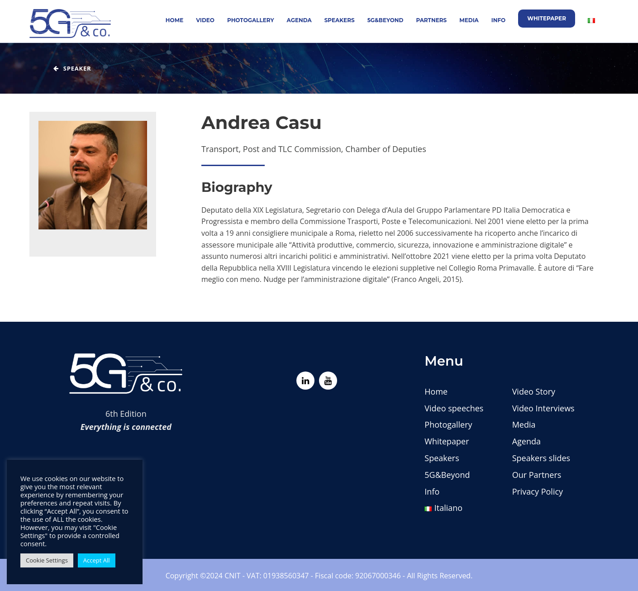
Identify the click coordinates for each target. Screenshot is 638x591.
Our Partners (537, 474)
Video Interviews (543, 408)
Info (498, 20)
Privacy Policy (537, 491)
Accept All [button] (96, 560)
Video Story (533, 391)
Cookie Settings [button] (47, 560)
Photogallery (250, 20)
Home (174, 20)
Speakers (339, 20)
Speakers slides (541, 458)
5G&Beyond (385, 20)
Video (205, 20)
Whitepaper (546, 18)
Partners (431, 20)
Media (469, 20)
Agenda (299, 20)
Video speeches (453, 408)
